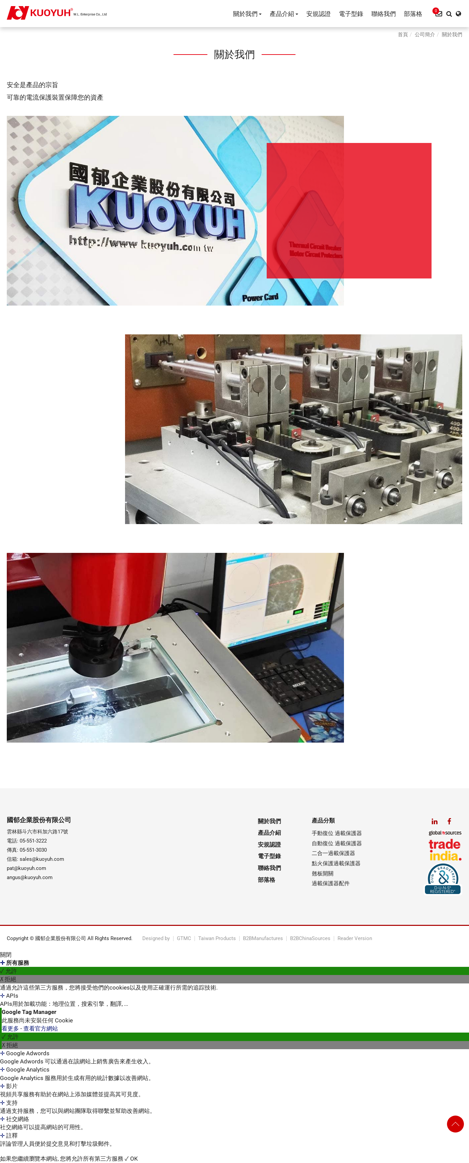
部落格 (413, 13)
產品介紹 (284, 13)
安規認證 (318, 13)
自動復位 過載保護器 (337, 843)
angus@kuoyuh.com (30, 877)
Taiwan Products (217, 938)
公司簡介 (425, 35)
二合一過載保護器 (333, 853)
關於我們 (247, 13)
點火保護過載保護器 (336, 863)
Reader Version (355, 938)
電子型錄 (351, 13)
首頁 (403, 35)
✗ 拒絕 (8, 979)
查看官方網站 (40, 1028)
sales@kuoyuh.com (42, 859)
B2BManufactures (263, 938)
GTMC (184, 938)
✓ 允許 (8, 971)
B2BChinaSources (310, 938)
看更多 (11, 1028)
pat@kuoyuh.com (26, 868)
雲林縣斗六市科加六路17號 (37, 832)
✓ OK (131, 1158)
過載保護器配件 (331, 883)
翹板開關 (322, 873)
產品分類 (323, 820)
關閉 (6, 954)
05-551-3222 (33, 841)
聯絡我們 (383, 13)
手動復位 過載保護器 (337, 833)
